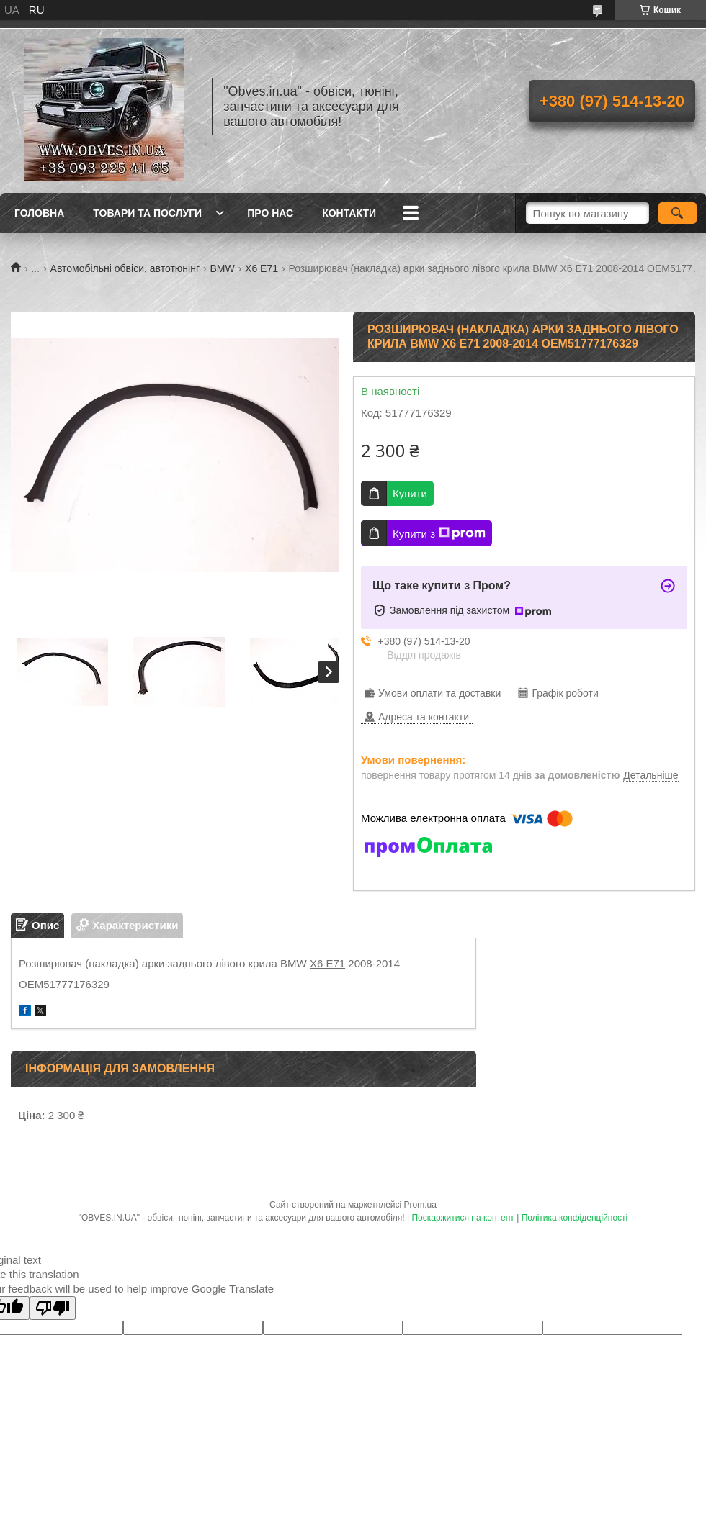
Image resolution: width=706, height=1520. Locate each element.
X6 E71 (261, 268)
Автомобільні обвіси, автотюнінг (125, 268)
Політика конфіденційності (575, 1218)
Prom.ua (420, 1205)
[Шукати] (677, 213)
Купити (410, 493)
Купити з (439, 533)
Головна (39, 213)
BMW (222, 268)
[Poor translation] (53, 1308)
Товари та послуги (147, 213)
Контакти (349, 213)
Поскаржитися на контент (462, 1218)
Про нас (270, 213)
